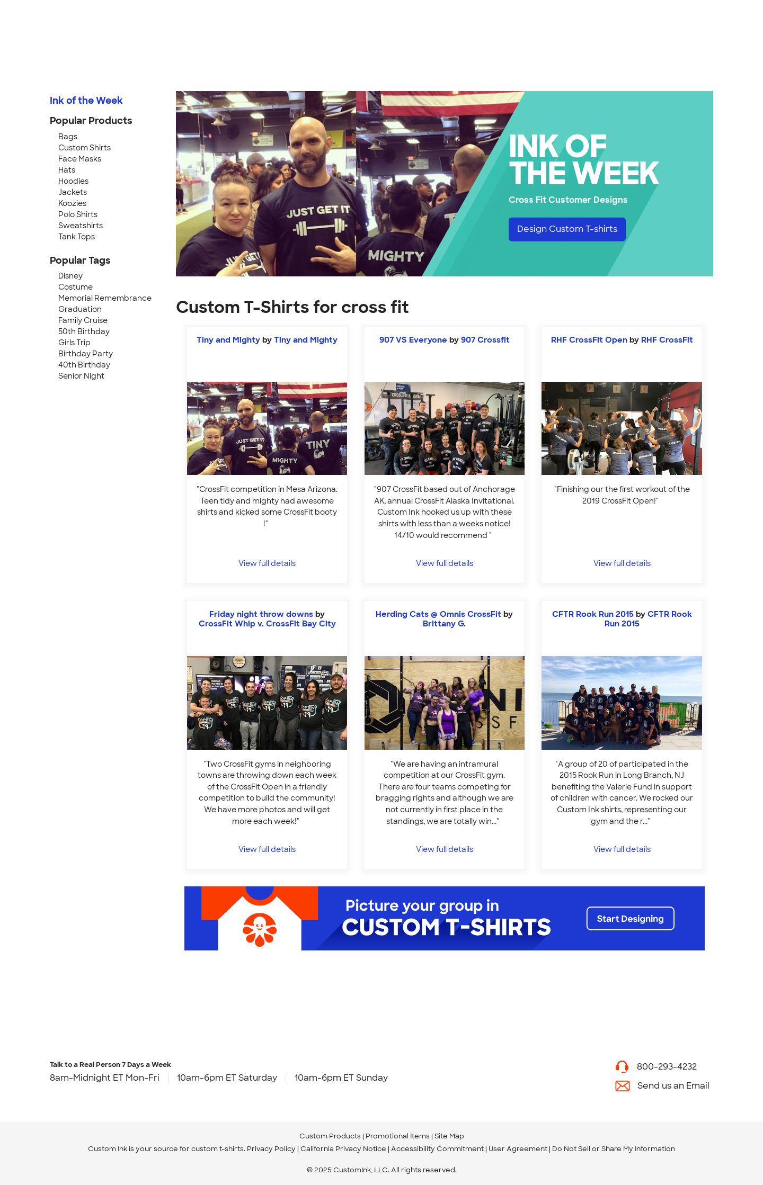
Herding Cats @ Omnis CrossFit (438, 614)
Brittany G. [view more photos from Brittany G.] (444, 623)
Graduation (80, 309)
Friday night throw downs (261, 614)
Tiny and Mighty (229, 340)
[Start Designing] (444, 918)
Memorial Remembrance (105, 298)
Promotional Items (398, 1136)
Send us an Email (673, 1085)
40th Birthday (84, 365)
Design (567, 229)
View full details (267, 563)
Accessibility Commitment (437, 1148)
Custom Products (330, 1136)
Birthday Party (85, 353)
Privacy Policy (271, 1148)
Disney (70, 276)
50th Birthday (84, 331)
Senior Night (81, 376)
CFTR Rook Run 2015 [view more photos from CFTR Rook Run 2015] (648, 619)
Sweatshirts (80, 225)
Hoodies (73, 181)
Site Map (449, 1136)
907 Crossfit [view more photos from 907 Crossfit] (485, 340)
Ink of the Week (86, 100)
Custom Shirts (84, 147)
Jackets (72, 192)
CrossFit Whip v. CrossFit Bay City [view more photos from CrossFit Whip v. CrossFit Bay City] (267, 623)
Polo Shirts (77, 214)
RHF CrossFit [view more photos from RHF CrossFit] (667, 340)
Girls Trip (74, 342)
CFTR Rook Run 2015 (593, 614)
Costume (75, 287)
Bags (67, 136)
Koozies (72, 203)
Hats (66, 170)
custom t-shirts (217, 1148)
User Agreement (518, 1148)
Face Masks (79, 159)
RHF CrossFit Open (589, 340)
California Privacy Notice (343, 1148)
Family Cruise (83, 320)
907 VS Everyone (413, 340)
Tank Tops (76, 236)
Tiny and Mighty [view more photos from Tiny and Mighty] (306, 340)
